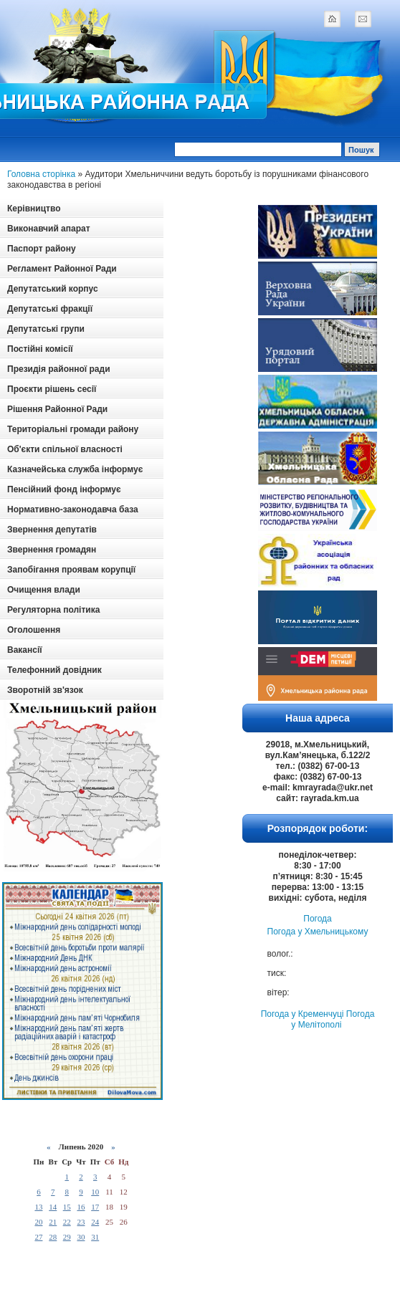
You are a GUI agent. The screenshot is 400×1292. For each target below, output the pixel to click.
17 (95, 1206)
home (332, 19)
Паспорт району (41, 249)
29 (67, 1237)
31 (95, 1237)
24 (95, 1221)
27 (38, 1237)
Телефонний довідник (54, 670)
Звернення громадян (51, 550)
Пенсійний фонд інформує (64, 489)
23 (81, 1221)
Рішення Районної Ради (57, 409)
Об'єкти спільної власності (65, 449)
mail (363, 19)
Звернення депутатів (52, 530)
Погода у (317, 932)
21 (53, 1221)
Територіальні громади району (72, 429)
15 (67, 1206)
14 (53, 1206)
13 (38, 1206)
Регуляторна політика (53, 610)
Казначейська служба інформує (75, 469)
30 (81, 1237)
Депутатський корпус (52, 289)
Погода (317, 919)
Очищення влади (43, 590)
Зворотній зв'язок (45, 690)
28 (53, 1237)
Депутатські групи (46, 329)
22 (67, 1221)
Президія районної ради (58, 369)
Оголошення (33, 630)
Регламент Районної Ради (62, 269)
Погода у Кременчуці (302, 1014)
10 (95, 1191)
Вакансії (24, 650)
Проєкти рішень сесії (51, 389)
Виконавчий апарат (48, 229)
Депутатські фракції (49, 309)
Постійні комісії (40, 349)
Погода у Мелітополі (332, 1019)
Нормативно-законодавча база (72, 509)
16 (81, 1206)
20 (38, 1221)
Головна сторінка (41, 174)
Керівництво (33, 209)
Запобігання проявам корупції (71, 570)
